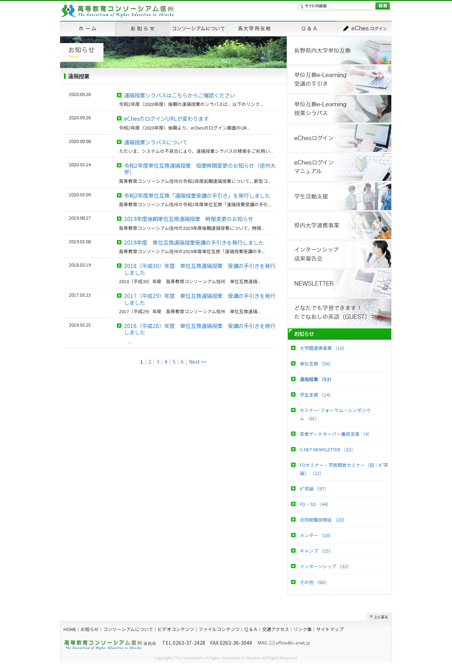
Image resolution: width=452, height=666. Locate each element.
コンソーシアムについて (128, 629)
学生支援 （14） (316, 394)
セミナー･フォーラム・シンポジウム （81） (335, 414)
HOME (70, 629)
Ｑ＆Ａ (251, 629)
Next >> (198, 362)
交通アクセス (275, 629)
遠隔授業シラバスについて (156, 142)
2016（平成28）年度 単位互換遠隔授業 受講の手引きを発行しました (199, 329)
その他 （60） (314, 582)
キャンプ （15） (316, 550)
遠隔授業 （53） (317, 379)
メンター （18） (316, 535)
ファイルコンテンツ (219, 629)
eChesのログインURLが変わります (166, 118)
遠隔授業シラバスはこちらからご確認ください (179, 95)
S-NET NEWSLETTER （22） (328, 449)
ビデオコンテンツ (175, 629)
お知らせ (90, 629)
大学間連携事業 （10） (323, 348)
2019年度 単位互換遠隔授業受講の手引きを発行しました (194, 242)
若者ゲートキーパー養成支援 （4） (336, 433)
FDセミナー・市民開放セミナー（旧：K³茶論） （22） (344, 469)
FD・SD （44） (315, 504)
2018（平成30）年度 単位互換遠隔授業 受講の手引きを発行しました (199, 269)
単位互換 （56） (316, 363)
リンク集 (302, 629)
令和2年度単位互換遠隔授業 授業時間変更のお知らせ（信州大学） (199, 168)
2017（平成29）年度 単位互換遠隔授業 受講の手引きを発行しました (199, 299)
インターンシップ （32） (325, 566)
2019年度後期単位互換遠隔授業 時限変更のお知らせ (188, 218)
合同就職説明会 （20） (323, 519)
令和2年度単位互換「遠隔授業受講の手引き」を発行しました (197, 195)
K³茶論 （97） (314, 488)
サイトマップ (330, 629)
